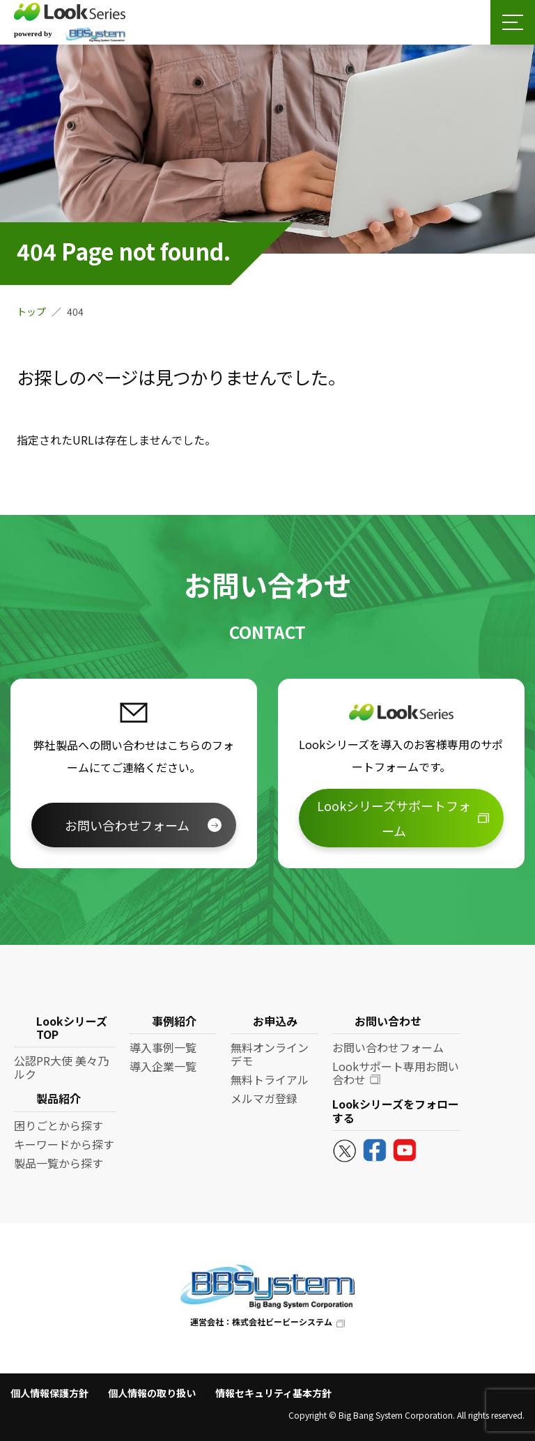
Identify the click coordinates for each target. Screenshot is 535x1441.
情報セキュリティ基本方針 (273, 1393)
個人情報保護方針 (49, 1393)
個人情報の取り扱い (152, 1393)
